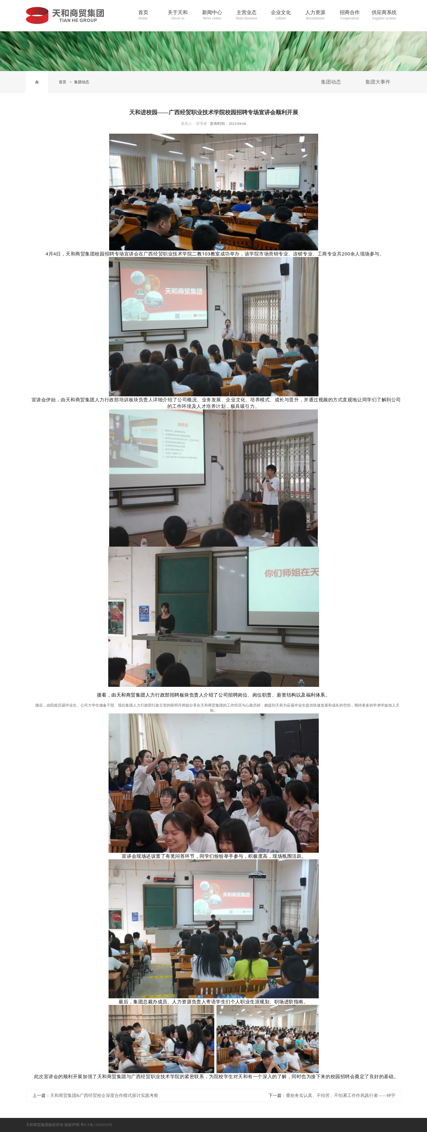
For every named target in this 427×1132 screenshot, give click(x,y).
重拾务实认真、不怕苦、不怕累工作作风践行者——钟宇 (340, 1095)
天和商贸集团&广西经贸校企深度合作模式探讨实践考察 (104, 1095)
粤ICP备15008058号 (96, 1125)
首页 (62, 82)
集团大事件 (377, 82)
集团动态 (81, 82)
